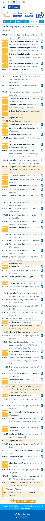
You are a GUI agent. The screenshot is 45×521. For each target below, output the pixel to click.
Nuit (5, 22)
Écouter (13, 7)
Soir (25, 22)
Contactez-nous (24, 514)
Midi (19, 22)
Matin (12, 22)
